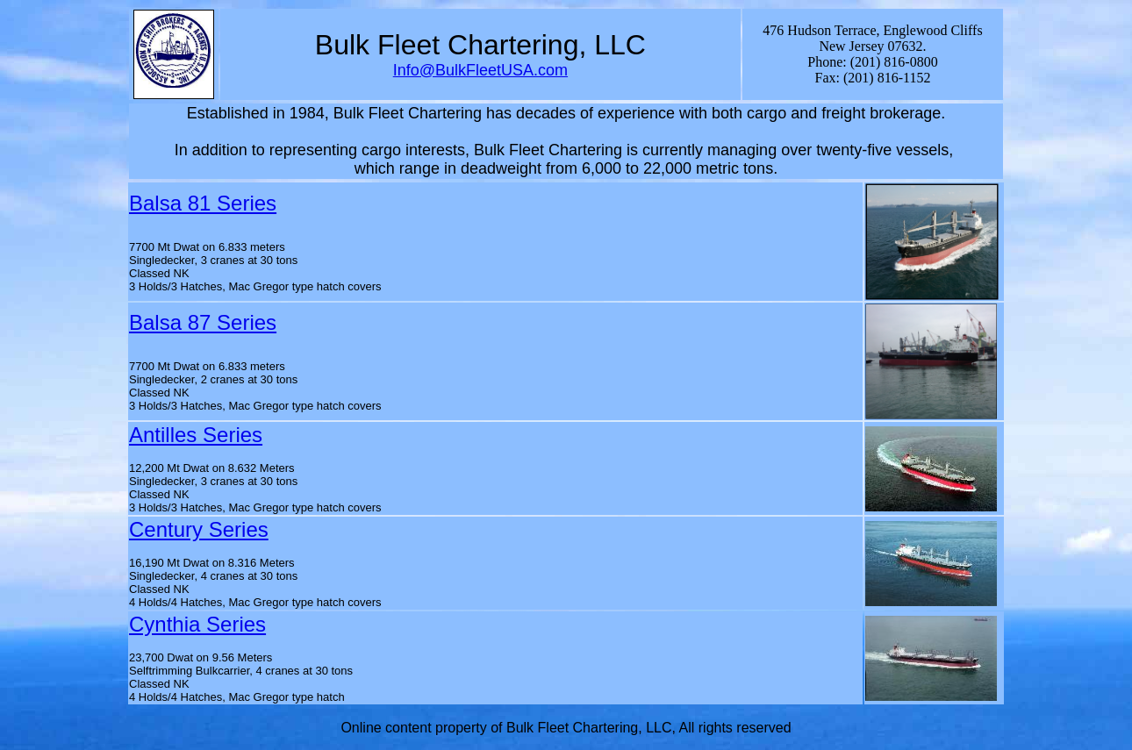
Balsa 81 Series (202, 203)
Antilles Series (195, 434)
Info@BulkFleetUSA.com (480, 70)
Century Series (199, 529)
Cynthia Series (197, 624)
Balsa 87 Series (202, 322)
